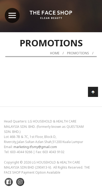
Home (54, 53)
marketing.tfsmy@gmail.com (35, 147)
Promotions (78, 53)
